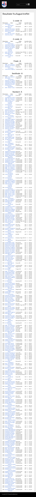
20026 (6, 24)
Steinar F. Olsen (11, 87)
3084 (6, 87)
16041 (6, 31)
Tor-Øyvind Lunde (10, 56)
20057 (6, 110)
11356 (6, 154)
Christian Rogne (11, 110)
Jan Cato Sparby (11, 28)
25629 (6, 160)
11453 (6, 126)
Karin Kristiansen (11, 161)
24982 (6, 152)
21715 (6, 134)
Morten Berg (11, 144)
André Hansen (11, 120)
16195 (6, 33)
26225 (6, 162)
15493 (6, 48)
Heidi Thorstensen (10, 25)
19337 (6, 121)
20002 (6, 30)
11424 (6, 124)
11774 (6, 158)
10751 (6, 132)
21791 (6, 148)
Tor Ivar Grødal (11, 33)
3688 (6, 64)
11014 (6, 85)
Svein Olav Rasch (11, 152)
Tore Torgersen (11, 64)
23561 (6, 142)
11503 (6, 82)
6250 (6, 52)
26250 (6, 125)
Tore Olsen (10, 34)
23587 (6, 44)
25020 (6, 145)
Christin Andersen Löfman (11, 146)
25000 (6, 156)
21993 (6, 149)
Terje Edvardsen (11, 158)
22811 (6, 26)
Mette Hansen (11, 138)
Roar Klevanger (11, 121)
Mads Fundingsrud (10, 142)
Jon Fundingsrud (11, 131)
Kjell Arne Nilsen (11, 82)
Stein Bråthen (11, 126)
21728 (6, 139)
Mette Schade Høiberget (11, 163)
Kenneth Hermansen (10, 86)
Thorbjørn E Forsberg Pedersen (10, 49)
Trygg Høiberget (11, 155)
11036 (6, 137)
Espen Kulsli (10, 160)
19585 (6, 151)
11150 (6, 131)
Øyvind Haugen (11, 148)
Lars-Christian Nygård (11, 117)
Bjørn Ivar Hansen (10, 27)
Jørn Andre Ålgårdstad (10, 157)
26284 (6, 161)
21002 (6, 116)
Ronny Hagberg (11, 44)
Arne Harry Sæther (10, 133)
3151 (6, 138)
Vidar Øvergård (11, 30)
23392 (6, 120)
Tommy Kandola (11, 125)
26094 (6, 155)
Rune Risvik (10, 52)
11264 (6, 55)
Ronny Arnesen (11, 124)
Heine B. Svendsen (10, 140)
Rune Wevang (11, 154)
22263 (6, 28)
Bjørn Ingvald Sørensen (11, 135)
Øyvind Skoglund (11, 151)
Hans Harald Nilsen (10, 150)
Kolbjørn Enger (11, 137)
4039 (6, 144)
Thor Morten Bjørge (11, 32)
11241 (6, 34)
